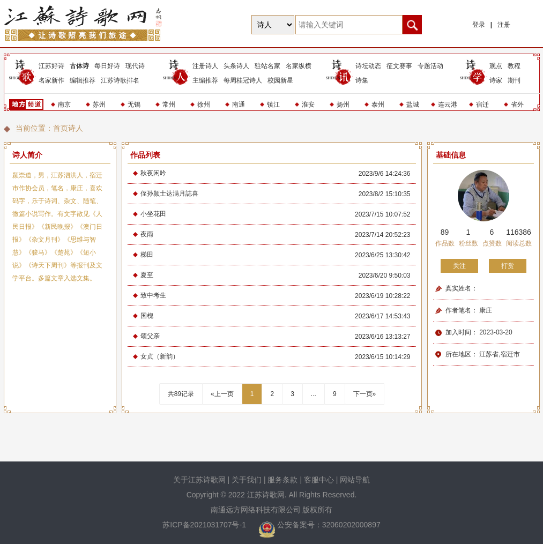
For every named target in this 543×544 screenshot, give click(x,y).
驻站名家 (267, 66)
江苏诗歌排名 (120, 80)
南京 (64, 104)
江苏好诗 (51, 66)
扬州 (343, 104)
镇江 (273, 104)
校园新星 (280, 80)
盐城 (412, 104)
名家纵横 (298, 66)
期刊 (514, 80)
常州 (168, 104)
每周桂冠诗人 (243, 80)
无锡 (134, 104)
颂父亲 (150, 336)
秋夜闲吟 (153, 173)
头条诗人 (236, 66)
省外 (517, 104)
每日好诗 (107, 66)
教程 (514, 66)
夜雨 (146, 234)
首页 (60, 128)
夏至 (146, 275)
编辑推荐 (82, 80)
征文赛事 (399, 66)
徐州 (203, 104)
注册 (503, 24)
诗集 (361, 80)
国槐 (146, 315)
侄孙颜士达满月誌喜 (169, 193)
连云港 (447, 104)
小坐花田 (153, 214)
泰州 (377, 104)
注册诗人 (205, 66)
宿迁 (482, 104)
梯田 (146, 254)
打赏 (507, 266)
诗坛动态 (368, 66)
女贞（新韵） (159, 356)
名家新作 (51, 80)
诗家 (495, 80)
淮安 (308, 104)
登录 (478, 24)
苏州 (99, 104)
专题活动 (430, 66)
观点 (495, 66)
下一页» (364, 394)
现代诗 (135, 66)
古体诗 (79, 66)
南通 (238, 104)
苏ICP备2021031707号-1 (205, 524)
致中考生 (153, 295)
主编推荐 (205, 80)
